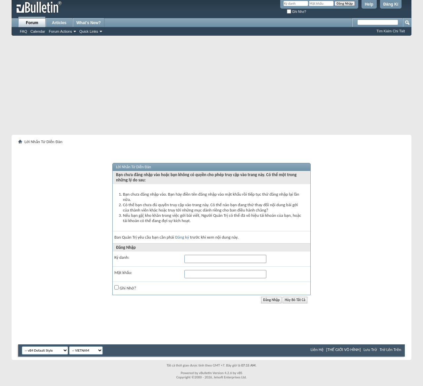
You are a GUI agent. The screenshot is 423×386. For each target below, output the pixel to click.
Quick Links (88, 31)
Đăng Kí (390, 4)
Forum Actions (60, 31)
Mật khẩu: (123, 272)
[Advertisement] (211, 85)
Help (369, 4)
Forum (32, 22)
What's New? (88, 22)
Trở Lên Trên (390, 349)
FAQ (23, 31)
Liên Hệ (317, 349)
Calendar (37, 31)
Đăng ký (182, 237)
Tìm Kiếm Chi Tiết (390, 31)
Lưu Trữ (370, 349)
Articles (59, 22)
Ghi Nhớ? (296, 12)
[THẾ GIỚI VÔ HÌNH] (343, 349)
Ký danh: (121, 257)
